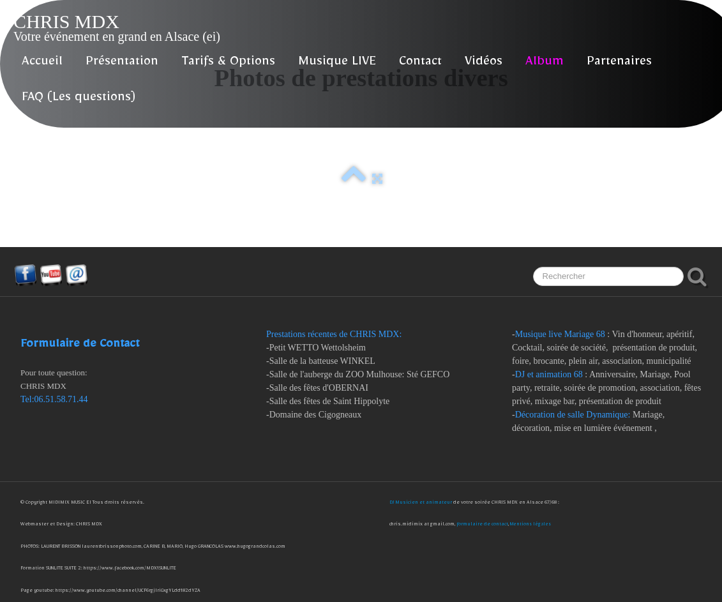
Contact (420, 63)
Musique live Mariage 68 (560, 334)
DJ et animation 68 (549, 374)
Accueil (42, 63)
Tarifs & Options (228, 63)
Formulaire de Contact (79, 346)
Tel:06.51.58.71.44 (54, 399)
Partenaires (619, 63)
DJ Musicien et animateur (421, 503)
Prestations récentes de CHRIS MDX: (335, 334)
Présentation (122, 63)
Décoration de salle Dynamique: (573, 414)
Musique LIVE (337, 63)
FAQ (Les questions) (78, 99)
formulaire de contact (482, 525)
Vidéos (483, 63)
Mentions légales (530, 525)
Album (544, 63)
